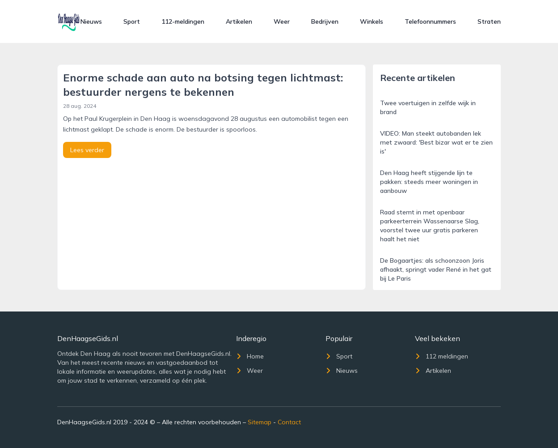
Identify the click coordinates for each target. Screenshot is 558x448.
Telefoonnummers (430, 21)
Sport (131, 21)
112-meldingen (182, 21)
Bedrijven (324, 21)
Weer (282, 21)
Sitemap (259, 422)
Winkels (371, 21)
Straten (489, 21)
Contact (289, 422)
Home (250, 356)
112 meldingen (441, 356)
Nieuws (91, 21)
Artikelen (239, 21)
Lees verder (87, 150)
